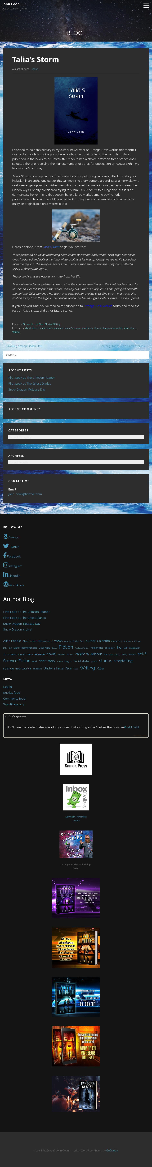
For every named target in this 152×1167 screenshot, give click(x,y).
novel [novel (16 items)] (51, 654)
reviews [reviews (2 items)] (132, 654)
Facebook (12, 555)
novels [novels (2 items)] (70, 654)
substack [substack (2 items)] (37, 669)
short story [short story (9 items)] (47, 661)
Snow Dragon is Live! (17, 629)
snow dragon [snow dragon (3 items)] (64, 661)
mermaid (58, 328)
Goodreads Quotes (140, 735)
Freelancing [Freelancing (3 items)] (96, 647)
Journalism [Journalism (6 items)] (11, 654)
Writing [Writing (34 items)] (87, 668)
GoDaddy (112, 1150)
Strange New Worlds (98, 306)
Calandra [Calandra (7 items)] (103, 641)
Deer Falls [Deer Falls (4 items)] (44, 647)
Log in (7, 686)
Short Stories (45, 324)
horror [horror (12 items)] (122, 647)
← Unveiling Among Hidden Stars (23, 346)
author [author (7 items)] (90, 641)
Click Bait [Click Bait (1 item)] (127, 641)
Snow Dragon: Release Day (26, 389)
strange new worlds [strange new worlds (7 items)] (17, 668)
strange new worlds (112, 328)
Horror (34, 324)
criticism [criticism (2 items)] (136, 641)
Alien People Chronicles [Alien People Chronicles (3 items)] (36, 641)
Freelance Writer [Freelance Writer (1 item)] (81, 648)
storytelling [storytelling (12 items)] (123, 661)
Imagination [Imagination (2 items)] (134, 648)
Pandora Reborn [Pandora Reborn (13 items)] (88, 654)
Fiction (26, 324)
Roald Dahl (131, 727)
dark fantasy (31, 328)
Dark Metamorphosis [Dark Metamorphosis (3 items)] (25, 647)
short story (87, 328)
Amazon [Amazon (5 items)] (57, 641)
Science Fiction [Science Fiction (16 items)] (16, 660)
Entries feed (11, 692)
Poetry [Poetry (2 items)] (124, 654)
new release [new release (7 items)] (36, 654)
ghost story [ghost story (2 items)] (110, 648)
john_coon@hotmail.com (25, 494)
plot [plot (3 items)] (117, 654)
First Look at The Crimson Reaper (31, 377)
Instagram (12, 565)
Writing (57, 324)
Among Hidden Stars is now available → (125, 346)
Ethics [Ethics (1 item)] (54, 648)
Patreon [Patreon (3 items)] (108, 654)
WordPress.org (13, 704)
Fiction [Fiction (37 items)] (66, 647)
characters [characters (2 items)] (116, 641)
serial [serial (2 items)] (34, 661)
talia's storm (130, 328)
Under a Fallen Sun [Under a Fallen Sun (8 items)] (57, 668)
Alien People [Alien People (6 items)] (12, 641)
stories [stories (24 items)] (105, 660)
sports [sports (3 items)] (93, 661)
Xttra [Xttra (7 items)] (100, 668)
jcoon (35, 69)
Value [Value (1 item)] (76, 669)
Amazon (11, 536)
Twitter (11, 546)
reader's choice (73, 328)
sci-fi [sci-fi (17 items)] (142, 654)
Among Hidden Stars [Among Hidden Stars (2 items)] (74, 641)
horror (50, 328)
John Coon (11, 4)
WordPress (13, 584)
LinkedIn (11, 575)
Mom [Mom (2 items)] (22, 654)
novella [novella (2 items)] (61, 654)
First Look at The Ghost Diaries (29, 383)
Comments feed (14, 698)
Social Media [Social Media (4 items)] (81, 661)
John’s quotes (16, 716)
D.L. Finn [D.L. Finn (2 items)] (7, 648)
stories (97, 328)
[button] (147, 6)
